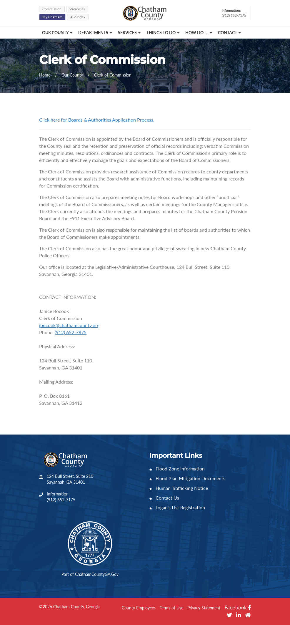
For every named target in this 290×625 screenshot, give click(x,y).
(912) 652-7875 (70, 332)
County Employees (139, 607)
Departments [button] (95, 32)
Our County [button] (57, 32)
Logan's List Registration (177, 507)
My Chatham (52, 17)
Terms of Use (171, 607)
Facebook (237, 607)
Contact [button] (229, 32)
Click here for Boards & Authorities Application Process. (96, 119)
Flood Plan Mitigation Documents (187, 478)
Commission (51, 9)
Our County (72, 74)
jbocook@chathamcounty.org (69, 325)
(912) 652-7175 (61, 499)
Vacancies (77, 9)
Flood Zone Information (177, 468)
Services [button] (129, 32)
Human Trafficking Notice (178, 488)
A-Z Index (77, 17)
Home (44, 74)
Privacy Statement (203, 607)
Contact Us (164, 497)
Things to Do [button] (162, 32)
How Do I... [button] (198, 32)
